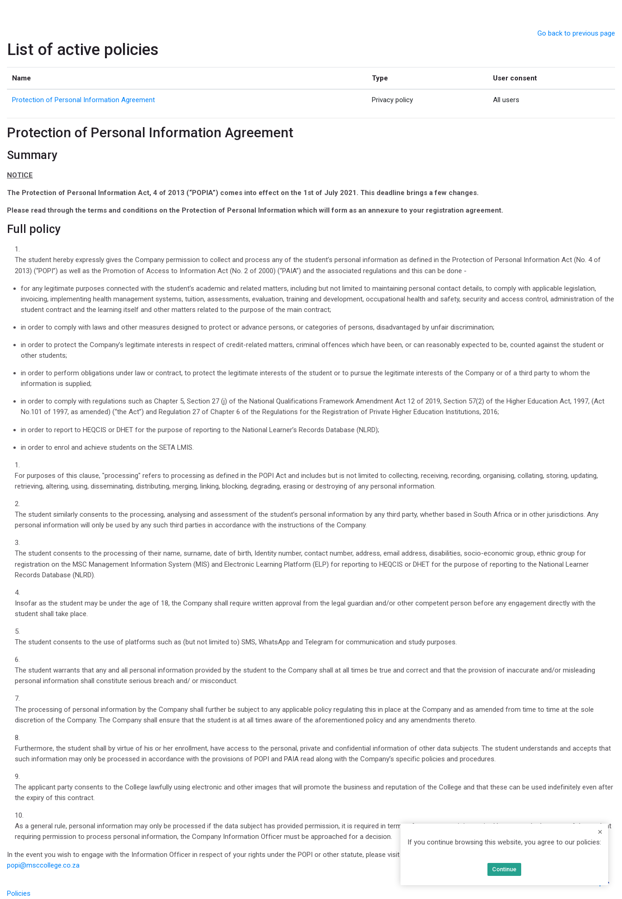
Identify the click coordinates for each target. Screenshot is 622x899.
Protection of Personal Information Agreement (83, 100)
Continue (504, 869)
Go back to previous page (576, 33)
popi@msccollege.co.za (43, 865)
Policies (19, 893)
